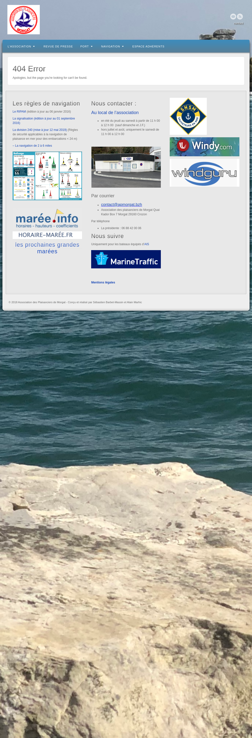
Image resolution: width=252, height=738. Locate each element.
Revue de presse (58, 46)
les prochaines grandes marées (47, 247)
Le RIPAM (19, 111)
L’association (21, 46)
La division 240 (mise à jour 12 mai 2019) (40, 130)
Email (233, 17)
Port (86, 46)
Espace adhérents (148, 46)
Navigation (112, 46)
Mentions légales (103, 282)
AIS (146, 244)
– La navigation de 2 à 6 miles (32, 145)
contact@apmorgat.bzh (121, 204)
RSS (240, 17)
